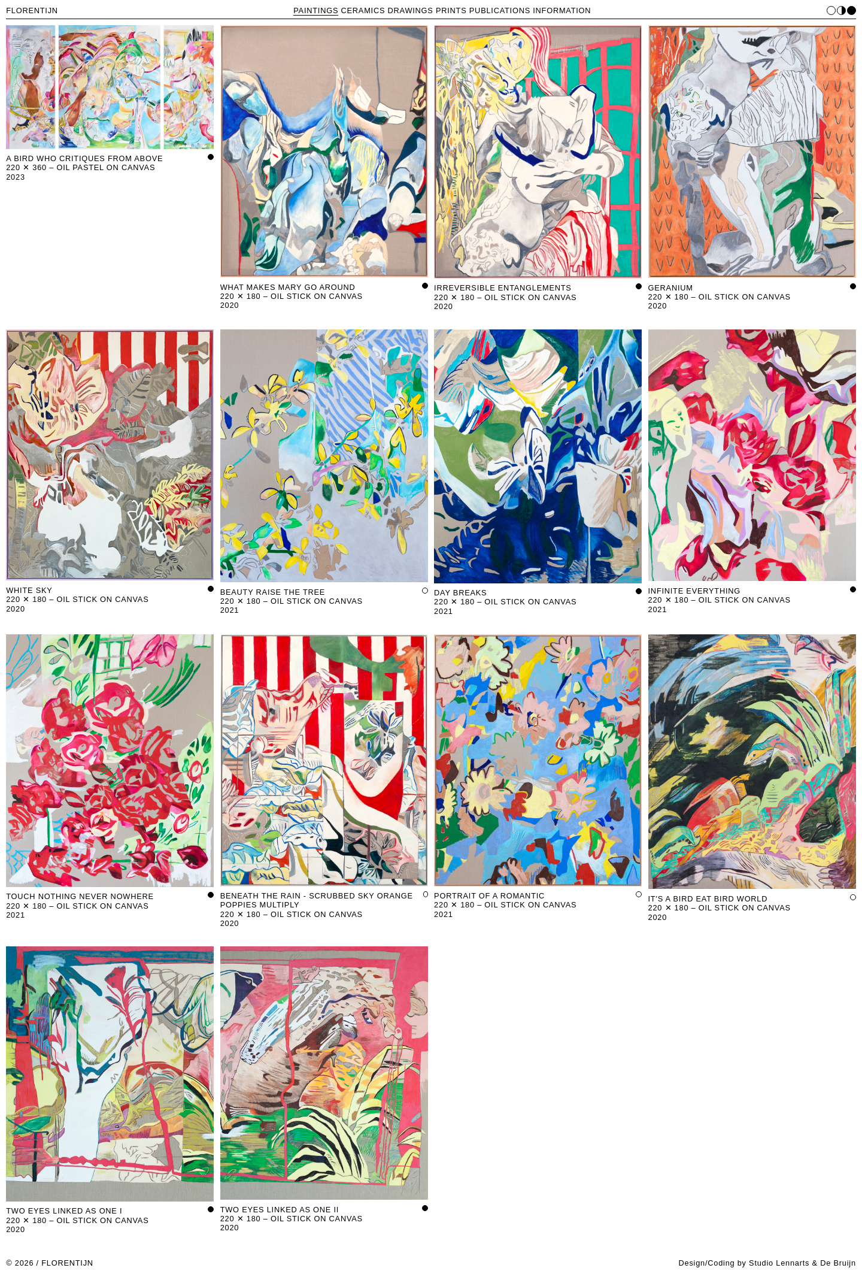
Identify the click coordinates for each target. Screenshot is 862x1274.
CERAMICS (363, 10)
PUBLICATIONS (499, 10)
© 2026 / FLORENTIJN (49, 1262)
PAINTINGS (315, 10)
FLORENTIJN (32, 10)
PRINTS (451, 10)
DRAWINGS (410, 10)
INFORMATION (562, 10)
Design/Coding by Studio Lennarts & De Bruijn (766, 1262)
